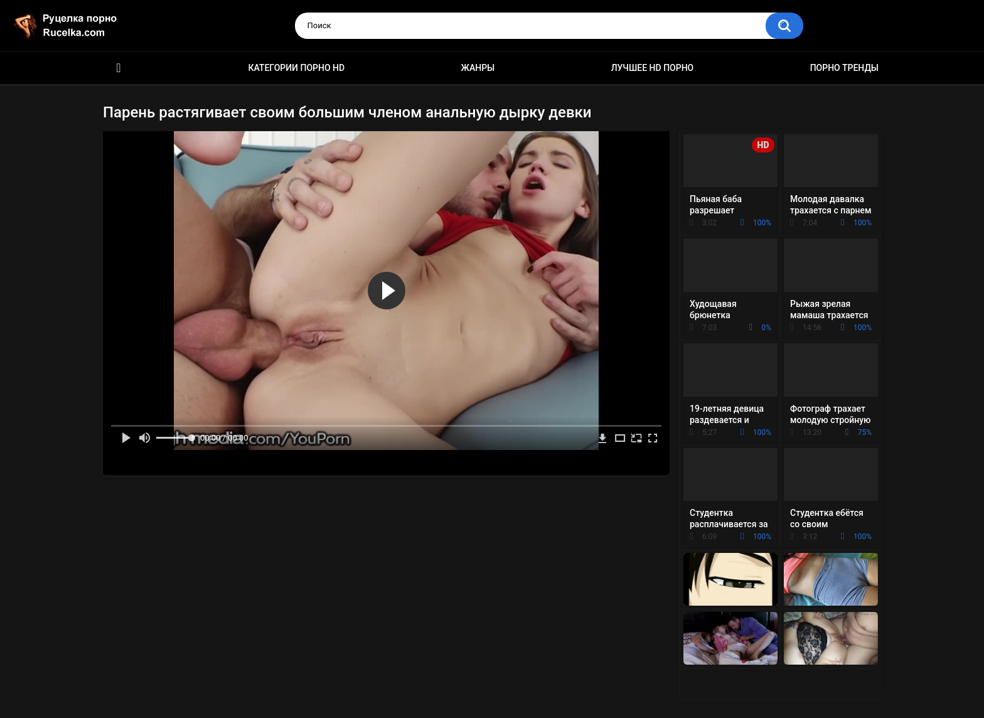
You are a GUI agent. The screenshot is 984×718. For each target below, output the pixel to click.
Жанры (478, 68)
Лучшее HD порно (652, 68)
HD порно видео (118, 68)
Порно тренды (844, 68)
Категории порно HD (296, 68)
